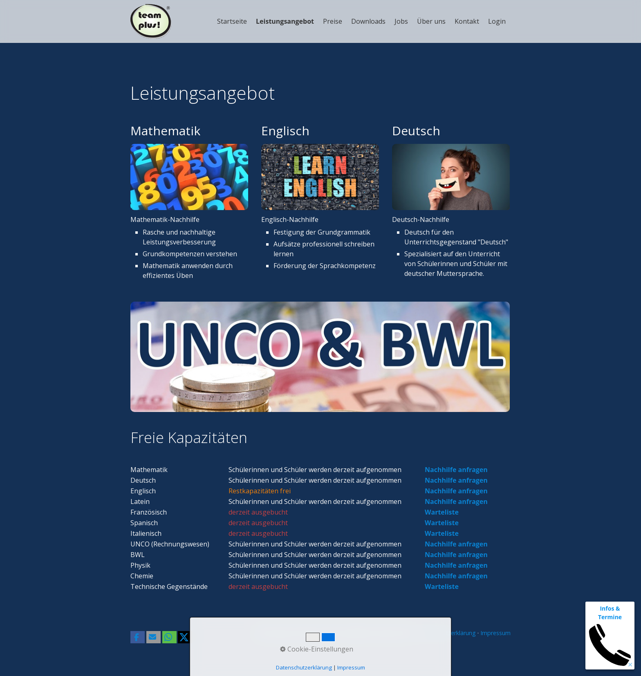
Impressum (495, 633)
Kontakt (467, 21)
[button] (137, 637)
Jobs (401, 21)
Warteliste (442, 512)
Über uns (431, 21)
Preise (332, 21)
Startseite (232, 21)
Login (497, 21)
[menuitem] (232, 21)
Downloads (368, 21)
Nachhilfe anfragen (456, 469)
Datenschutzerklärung (447, 633)
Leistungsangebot (285, 21)
